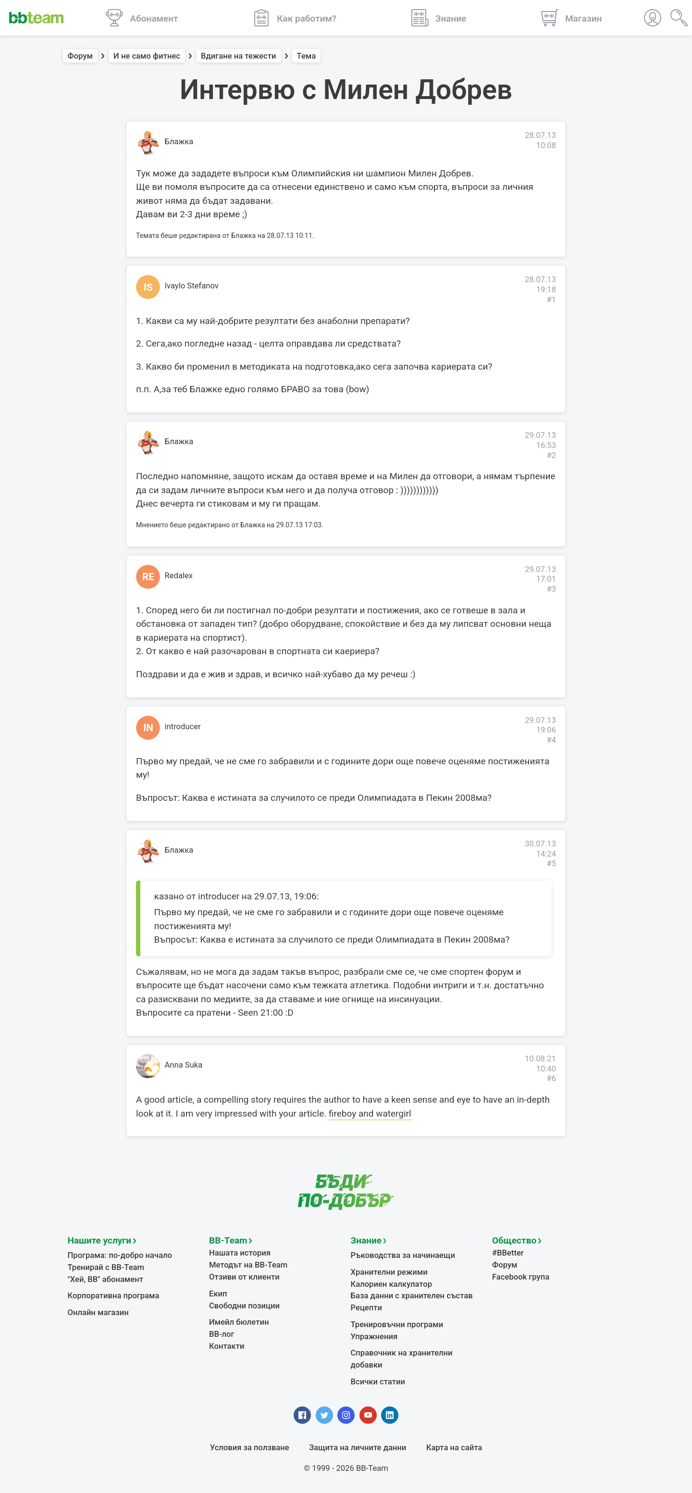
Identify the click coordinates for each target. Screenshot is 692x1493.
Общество (514, 1240)
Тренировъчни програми (397, 1324)
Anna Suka (184, 1065)
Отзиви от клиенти (244, 1276)
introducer (183, 726)
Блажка (179, 141)
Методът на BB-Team (248, 1264)
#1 (551, 299)
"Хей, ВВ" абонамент (105, 1279)
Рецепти (367, 1307)
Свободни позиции (244, 1305)
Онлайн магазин (98, 1312)
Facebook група (520, 1276)
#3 (551, 589)
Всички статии (378, 1381)
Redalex (179, 575)
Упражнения (374, 1336)
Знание (366, 1240)
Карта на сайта (454, 1447)
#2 (551, 455)
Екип (218, 1293)
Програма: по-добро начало (120, 1255)
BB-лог (222, 1334)
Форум (80, 56)
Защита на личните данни (357, 1447)
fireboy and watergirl (370, 1113)
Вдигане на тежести (238, 56)
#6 (551, 1078)
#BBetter (508, 1252)
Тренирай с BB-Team (106, 1267)
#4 (551, 740)
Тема (306, 56)
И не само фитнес (146, 56)
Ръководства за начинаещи (403, 1255)
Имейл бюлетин (239, 1322)
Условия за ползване (249, 1447)
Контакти (226, 1346)
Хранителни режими (389, 1272)
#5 (551, 863)
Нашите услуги (100, 1240)
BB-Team (228, 1240)
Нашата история (240, 1252)
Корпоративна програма (114, 1295)
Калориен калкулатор (391, 1284)
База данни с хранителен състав (412, 1295)
